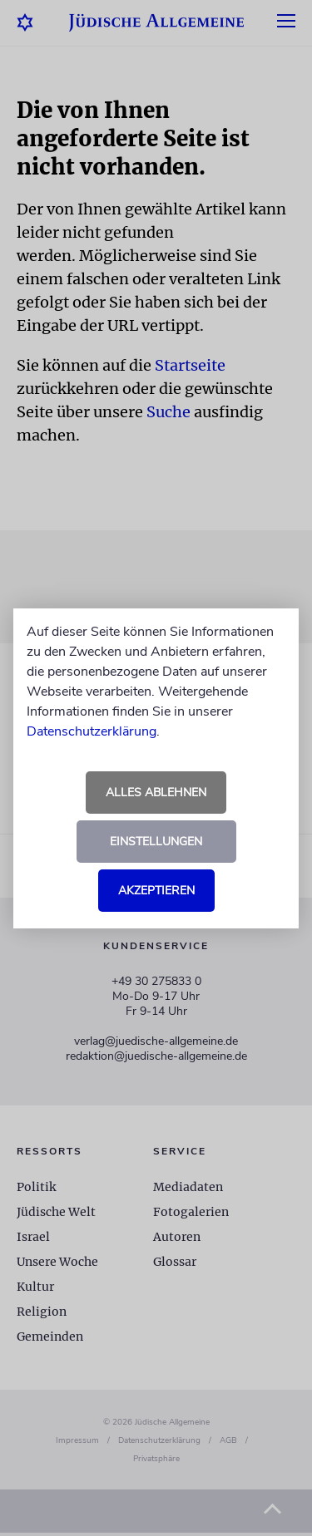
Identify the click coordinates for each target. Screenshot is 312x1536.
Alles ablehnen (156, 792)
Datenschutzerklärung (91, 731)
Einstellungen (156, 841)
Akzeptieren (156, 890)
